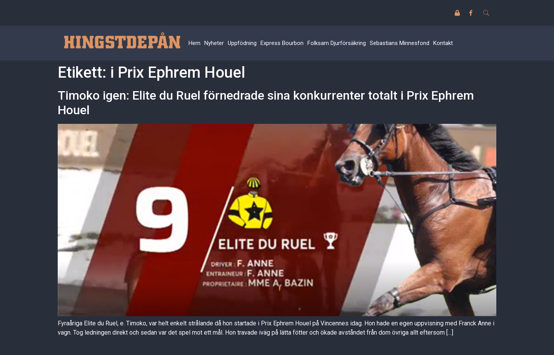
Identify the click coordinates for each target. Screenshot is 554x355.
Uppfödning (242, 43)
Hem (194, 43)
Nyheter (214, 43)
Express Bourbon (282, 43)
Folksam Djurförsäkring (336, 43)
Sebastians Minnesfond (399, 43)
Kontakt (443, 43)
